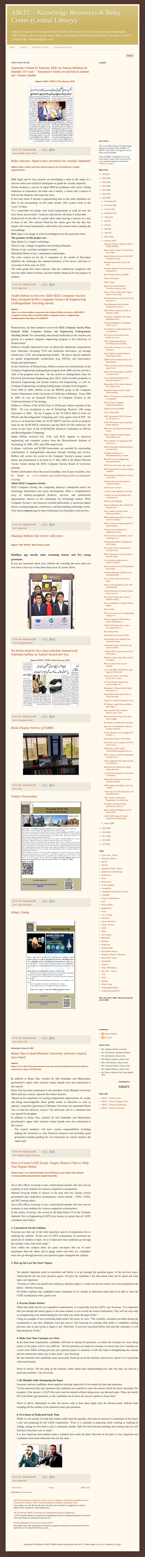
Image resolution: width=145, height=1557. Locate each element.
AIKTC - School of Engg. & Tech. (115, 1101)
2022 (104, 190)
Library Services (108, 925)
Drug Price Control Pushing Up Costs (118, 700)
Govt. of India (107, 915)
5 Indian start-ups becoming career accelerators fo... (117, 496)
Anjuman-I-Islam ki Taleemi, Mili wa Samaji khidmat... (118, 245)
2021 (104, 194)
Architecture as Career (112, 488)
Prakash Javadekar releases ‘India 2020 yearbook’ (117, 391)
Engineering (22, 288)
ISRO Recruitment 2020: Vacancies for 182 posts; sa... (118, 417)
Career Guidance (108, 885)
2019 (104, 828)
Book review (107, 882)
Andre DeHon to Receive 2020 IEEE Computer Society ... (118, 257)
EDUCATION (107, 905)
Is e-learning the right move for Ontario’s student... (116, 561)
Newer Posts (17, 1488)
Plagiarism (106, 945)
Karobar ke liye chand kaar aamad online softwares (117, 768)
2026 (104, 174)
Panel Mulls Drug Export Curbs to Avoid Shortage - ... (117, 695)
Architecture (106, 875)
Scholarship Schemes (62, 47)
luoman (101, 1544)
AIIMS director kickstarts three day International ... (118, 361)
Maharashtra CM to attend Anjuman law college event (118, 385)
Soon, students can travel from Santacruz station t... (116, 512)
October (107, 209)
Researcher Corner (40, 47)
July (106, 221)
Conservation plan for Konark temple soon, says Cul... (118, 592)
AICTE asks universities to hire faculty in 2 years (116, 336)
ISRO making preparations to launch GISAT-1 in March (118, 518)
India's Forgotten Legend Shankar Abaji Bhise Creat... (117, 436)
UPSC (104, 978)
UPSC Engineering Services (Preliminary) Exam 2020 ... (116, 342)
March (107, 237)
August (107, 217)
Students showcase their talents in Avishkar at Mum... (117, 482)
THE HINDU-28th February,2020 (34, 545)
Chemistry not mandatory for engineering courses (115, 531)
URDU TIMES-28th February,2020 (54, 660)
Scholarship (106, 961)
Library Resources (109, 921)
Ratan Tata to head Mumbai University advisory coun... (115, 287)
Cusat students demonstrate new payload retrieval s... (116, 379)
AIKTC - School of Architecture (114, 1105)
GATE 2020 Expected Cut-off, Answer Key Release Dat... (116, 817)
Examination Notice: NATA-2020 (117, 739)
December (108, 201)
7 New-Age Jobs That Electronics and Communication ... (118, 793)
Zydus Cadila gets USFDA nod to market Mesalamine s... (117, 620)
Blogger (118, 1544)
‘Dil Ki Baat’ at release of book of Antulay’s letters (117, 311)
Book (104, 878)
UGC (104, 974)
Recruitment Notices (110, 951)
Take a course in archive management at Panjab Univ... (118, 756)
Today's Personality (24, 796)
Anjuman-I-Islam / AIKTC (27, 153)
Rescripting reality (111, 632)
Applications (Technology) (112, 872)
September (108, 213)
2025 (104, 178)
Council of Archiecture (110, 898)
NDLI (104, 931)
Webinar (105, 981)
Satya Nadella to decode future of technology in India (117, 354)
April (106, 233)
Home (12, 47)
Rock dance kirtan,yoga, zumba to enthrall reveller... (117, 598)
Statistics (105, 964)
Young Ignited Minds (25, 643)
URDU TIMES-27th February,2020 (58, 81)
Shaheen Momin (110, 1034)
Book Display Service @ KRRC (32, 728)
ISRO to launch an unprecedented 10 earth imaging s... (118, 524)
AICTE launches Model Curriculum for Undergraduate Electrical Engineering (44, 1513)
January (107, 823)
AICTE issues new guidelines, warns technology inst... (118, 537)
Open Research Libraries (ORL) (116, 635)
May (106, 229)
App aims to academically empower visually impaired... (118, 727)
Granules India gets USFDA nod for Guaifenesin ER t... (118, 574)
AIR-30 (104, 865)
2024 (104, 182)
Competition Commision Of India (115, 892)
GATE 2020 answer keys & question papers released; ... (118, 423)
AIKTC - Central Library (111, 1098)
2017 (104, 836)
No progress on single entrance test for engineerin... (117, 330)
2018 (104, 832)
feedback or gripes (106, 163)
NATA (104, 928)
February (108, 241)
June (106, 225)
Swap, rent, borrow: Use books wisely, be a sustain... (116, 677)
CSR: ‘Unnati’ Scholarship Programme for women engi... (116, 799)
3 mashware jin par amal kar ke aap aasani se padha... (118, 646)
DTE (103, 902)
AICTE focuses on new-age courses (118, 465)
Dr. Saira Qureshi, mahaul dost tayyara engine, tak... (116, 683)
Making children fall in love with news (37, 536)
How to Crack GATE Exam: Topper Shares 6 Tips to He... (118, 293)
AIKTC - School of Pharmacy (113, 1108)
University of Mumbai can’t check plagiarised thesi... (117, 318)
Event (20, 789)
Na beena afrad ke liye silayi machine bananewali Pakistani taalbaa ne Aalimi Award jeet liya (44, 652)
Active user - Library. (110, 855)
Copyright (105, 895)
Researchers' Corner (109, 958)
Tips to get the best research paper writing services (117, 549)
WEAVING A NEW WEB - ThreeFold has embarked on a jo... (118, 750)
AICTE (104, 862)
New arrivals (107, 935)
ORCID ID (106, 938)
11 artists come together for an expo (118, 491)
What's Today (20, 912)
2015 (104, 844)
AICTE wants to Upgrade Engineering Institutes (114, 404)
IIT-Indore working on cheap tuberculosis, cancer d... (115, 805)
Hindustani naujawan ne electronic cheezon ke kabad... (117, 780)
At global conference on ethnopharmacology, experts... (116, 454)
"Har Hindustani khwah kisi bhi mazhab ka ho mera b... (116, 305)
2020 (104, 198)
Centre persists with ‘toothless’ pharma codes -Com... (116, 711)
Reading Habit (107, 948)
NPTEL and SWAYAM (113, 501)
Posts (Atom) (27, 1492)
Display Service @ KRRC (114, 409)
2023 (104, 186)
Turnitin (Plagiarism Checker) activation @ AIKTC (34, 1523)
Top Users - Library (109, 971)
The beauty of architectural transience (118, 723)
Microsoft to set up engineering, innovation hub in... (116, 460)
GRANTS (105, 918)
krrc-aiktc (108, 1038)
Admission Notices (109, 859)
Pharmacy (105, 941)
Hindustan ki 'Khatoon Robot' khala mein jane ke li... (118, 689)
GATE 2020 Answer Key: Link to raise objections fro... (117, 626)
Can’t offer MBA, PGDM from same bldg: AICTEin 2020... (118, 671)
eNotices (23, 47)
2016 (104, 840)
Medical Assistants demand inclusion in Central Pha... (118, 448)
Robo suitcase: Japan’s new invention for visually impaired (50, 161)
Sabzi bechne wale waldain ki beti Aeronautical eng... (117, 640)
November (108, 205)
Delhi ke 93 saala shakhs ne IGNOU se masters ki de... (118, 373)
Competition (106, 888)
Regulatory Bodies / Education (28, 1155)
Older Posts (85, 1488)
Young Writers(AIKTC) (111, 991)
